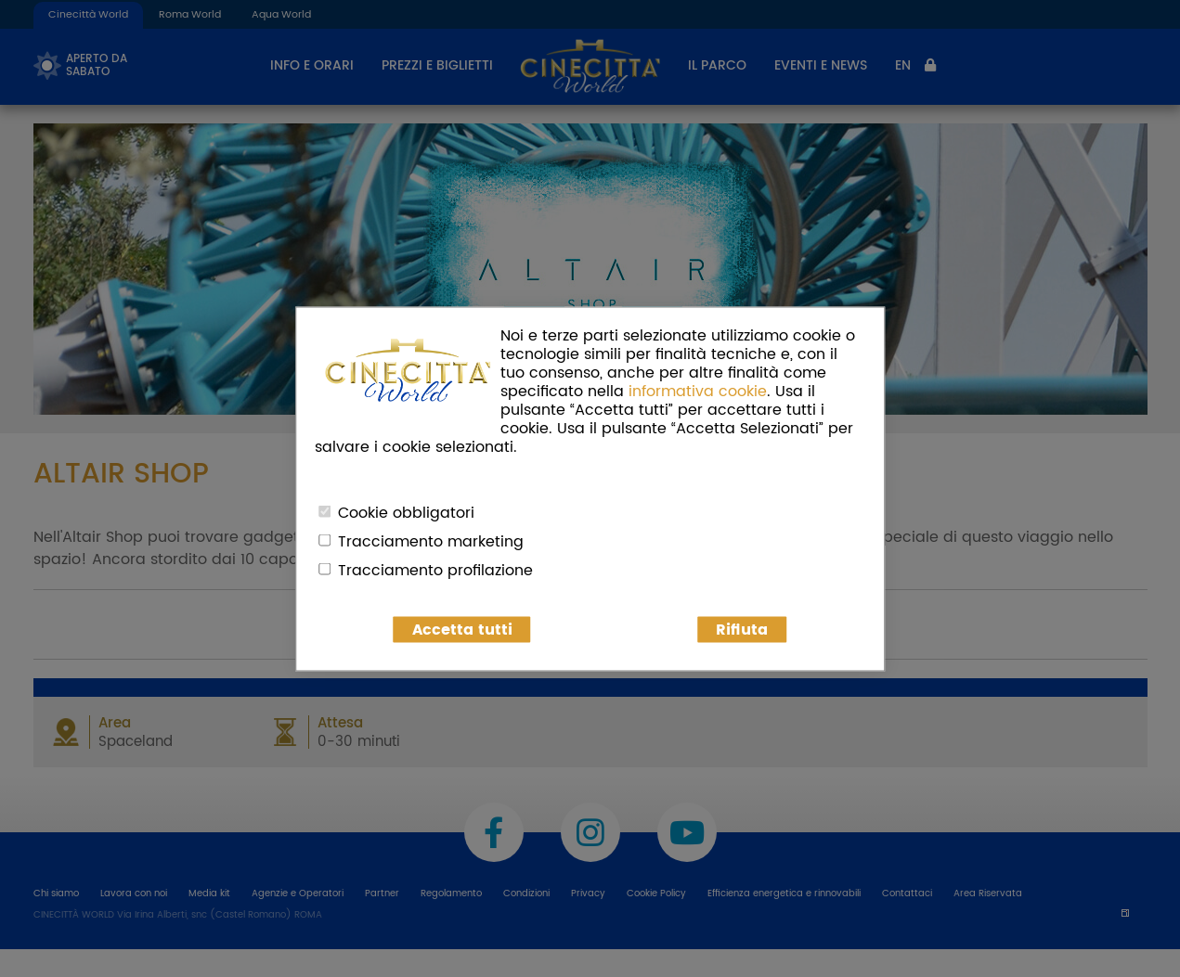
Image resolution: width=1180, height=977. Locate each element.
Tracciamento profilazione (435, 570)
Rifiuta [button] (742, 629)
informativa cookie (698, 391)
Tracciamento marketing (431, 541)
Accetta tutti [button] (462, 629)
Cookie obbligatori (406, 512)
